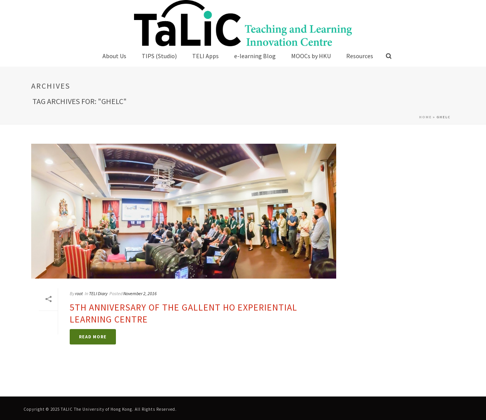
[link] (243, 23)
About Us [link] (114, 56)
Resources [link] (359, 56)
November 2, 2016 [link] (140, 293)
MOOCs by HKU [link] (311, 56)
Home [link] (425, 116)
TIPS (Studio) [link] (159, 56)
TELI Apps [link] (205, 56)
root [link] (79, 293)
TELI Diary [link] (98, 293)
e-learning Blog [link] (255, 56)
